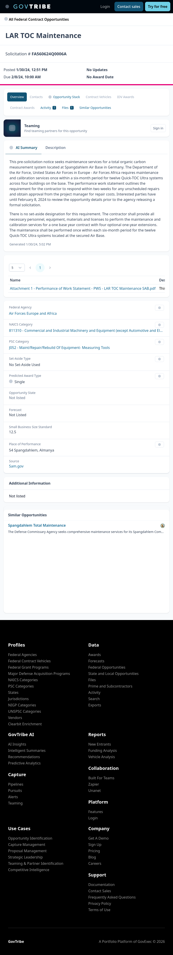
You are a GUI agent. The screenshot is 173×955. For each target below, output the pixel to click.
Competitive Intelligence (28, 869)
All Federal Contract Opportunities (37, 19)
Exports (94, 705)
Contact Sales (99, 890)
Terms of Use (99, 909)
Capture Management (26, 844)
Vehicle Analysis (101, 756)
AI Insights (17, 744)
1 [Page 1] (40, 267)
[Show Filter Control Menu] (159, 308)
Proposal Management (27, 850)
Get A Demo (98, 838)
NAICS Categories (23, 679)
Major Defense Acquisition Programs (39, 673)
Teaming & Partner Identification (35, 863)
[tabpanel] (86, 203)
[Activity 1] (48, 107)
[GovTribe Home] (32, 6)
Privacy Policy (99, 903)
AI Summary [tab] (23, 147)
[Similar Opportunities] (95, 107)
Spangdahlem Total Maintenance (37, 525)
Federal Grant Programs (28, 667)
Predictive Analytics (24, 763)
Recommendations (24, 756)
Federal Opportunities (106, 667)
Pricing (94, 850)
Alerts (13, 796)
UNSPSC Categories (24, 711)
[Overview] (17, 96)
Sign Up (94, 844)
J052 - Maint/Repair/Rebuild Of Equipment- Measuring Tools (59, 347)
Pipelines (15, 784)
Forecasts (96, 660)
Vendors (15, 717)
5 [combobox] (12, 267)
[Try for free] (157, 6)
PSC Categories (21, 686)
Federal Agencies (22, 654)
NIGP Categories (22, 705)
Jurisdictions (18, 698)
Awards (94, 654)
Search (94, 698)
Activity (94, 692)
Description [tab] (56, 147)
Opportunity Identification (30, 838)
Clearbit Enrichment (25, 723)
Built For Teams (101, 777)
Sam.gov (16, 466)
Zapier (93, 784)
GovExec (145, 941)
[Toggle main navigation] (7, 6)
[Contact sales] (128, 6)
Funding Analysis (102, 750)
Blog (92, 857)
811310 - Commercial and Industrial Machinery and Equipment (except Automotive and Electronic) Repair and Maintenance (86, 330)
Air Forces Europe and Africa (33, 313)
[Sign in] (158, 128)
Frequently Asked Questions (112, 897)
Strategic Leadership (25, 857)
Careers (94, 863)
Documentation (101, 884)
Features (95, 811)
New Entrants (99, 744)
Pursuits (15, 790)
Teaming (15, 803)
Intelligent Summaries (27, 750)
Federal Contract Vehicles (29, 660)
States (13, 692)
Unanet (94, 790)
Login (105, 6)
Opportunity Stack (64, 97)
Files (92, 679)
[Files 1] (67, 107)
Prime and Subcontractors (110, 686)
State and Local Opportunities (113, 673)
